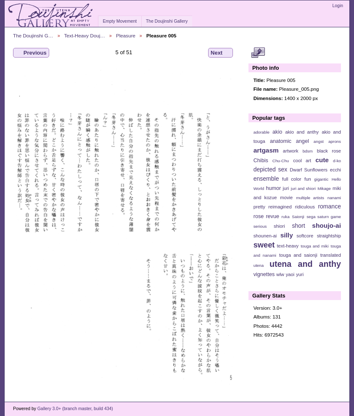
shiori (279, 226)
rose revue (266, 216)
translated (330, 255)
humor (273, 188)
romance (329, 206)
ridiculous (304, 206)
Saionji (298, 216)
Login (338, 5)
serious (260, 226)
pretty (259, 206)
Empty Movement (120, 21)
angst (319, 141)
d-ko (337, 160)
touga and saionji (298, 255)
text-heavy (288, 245)
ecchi (335, 169)
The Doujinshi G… (33, 35)
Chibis (261, 160)
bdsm (308, 151)
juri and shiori (303, 188)
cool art (302, 160)
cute (322, 159)
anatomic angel (289, 141)
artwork (291, 150)
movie (286, 197)
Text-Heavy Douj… (84, 35)
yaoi (290, 274)
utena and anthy (305, 264)
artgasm (266, 150)
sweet (264, 244)
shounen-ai (265, 235)
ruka (286, 216)
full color (291, 179)
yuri (300, 274)
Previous (31, 53)
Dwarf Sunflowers (309, 169)
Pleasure (125, 35)
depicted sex (271, 169)
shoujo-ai (326, 225)
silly (286, 235)
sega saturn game (323, 216)
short (298, 225)
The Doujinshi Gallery (167, 21)
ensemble (266, 178)
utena (259, 265)
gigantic (321, 179)
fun (307, 179)
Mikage (324, 188)
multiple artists (310, 197)
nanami (334, 197)
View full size (258, 53)
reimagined (280, 206)
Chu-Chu (280, 160)
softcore (304, 235)
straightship (329, 235)
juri (286, 188)
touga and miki (314, 246)
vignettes (264, 274)
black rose (329, 150)
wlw (280, 274)
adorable (261, 132)
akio (277, 132)
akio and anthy (302, 131)
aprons (334, 141)
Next (220, 53)
